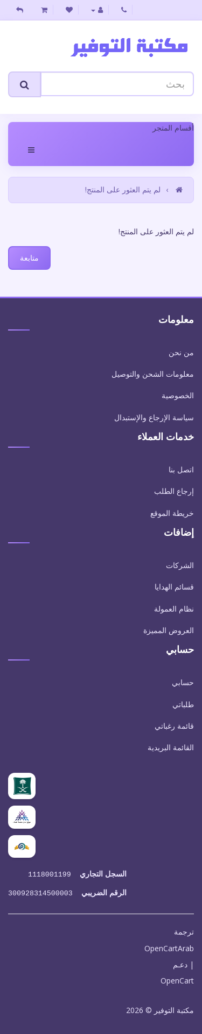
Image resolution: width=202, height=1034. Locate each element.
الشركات (180, 565)
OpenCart (177, 978)
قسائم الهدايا (174, 586)
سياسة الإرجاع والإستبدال (154, 417)
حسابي (183, 682)
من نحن (181, 352)
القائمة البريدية (171, 747)
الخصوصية (178, 395)
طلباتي (183, 704)
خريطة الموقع (172, 513)
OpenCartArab (169, 946)
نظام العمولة (174, 609)
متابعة (29, 258)
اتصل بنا (181, 469)
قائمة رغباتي (174, 726)
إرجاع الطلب (174, 491)
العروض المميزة (168, 630)
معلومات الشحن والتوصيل (153, 374)
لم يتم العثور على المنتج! (123, 189)
